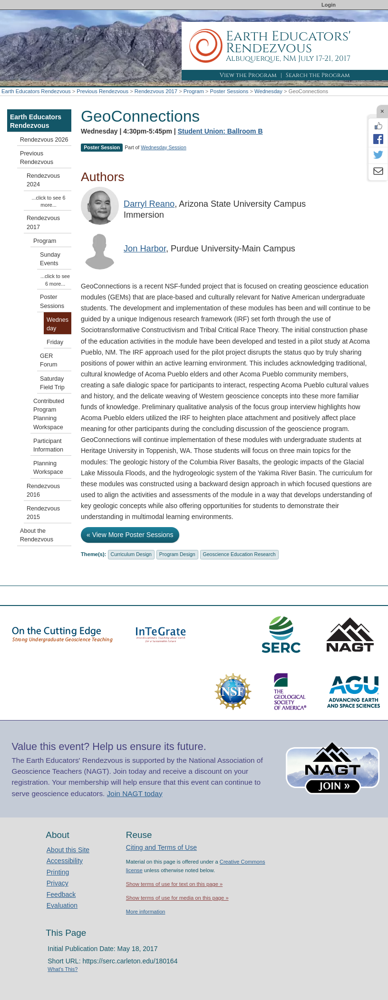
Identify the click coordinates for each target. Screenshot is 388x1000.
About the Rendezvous (36, 535)
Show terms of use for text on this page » (174, 884)
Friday (55, 342)
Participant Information (48, 445)
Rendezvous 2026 (44, 139)
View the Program (248, 75)
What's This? (63, 969)
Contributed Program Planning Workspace (48, 414)
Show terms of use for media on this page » (177, 898)
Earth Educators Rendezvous (36, 91)
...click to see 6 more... (49, 201)
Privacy (57, 883)
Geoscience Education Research (239, 554)
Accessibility (65, 861)
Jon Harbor (145, 248)
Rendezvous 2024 (43, 180)
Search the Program (318, 75)
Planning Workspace (48, 467)
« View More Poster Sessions (130, 534)
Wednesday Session (163, 147)
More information (145, 911)
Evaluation (62, 905)
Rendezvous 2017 (156, 91)
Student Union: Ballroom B (220, 131)
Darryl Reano (149, 204)
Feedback (61, 894)
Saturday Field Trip (52, 383)
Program (194, 91)
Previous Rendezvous (102, 91)
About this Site (68, 850)
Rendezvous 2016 (43, 490)
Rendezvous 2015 (43, 512)
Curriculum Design (131, 554)
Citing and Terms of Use (161, 847)
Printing (58, 872)
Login (328, 5)
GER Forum (48, 360)
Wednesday (268, 91)
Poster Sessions (229, 91)
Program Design (177, 554)
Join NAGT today (135, 793)
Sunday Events (50, 259)
